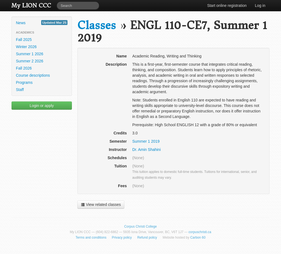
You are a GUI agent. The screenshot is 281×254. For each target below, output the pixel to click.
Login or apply (42, 105)
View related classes (101, 204)
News (42, 22)
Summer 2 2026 (29, 61)
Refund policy (147, 237)
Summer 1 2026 (29, 54)
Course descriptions (33, 75)
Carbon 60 (198, 237)
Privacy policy (122, 237)
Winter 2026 (26, 47)
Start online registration (227, 5)
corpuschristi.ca (200, 232)
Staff (20, 89)
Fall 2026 (24, 68)
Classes (96, 25)
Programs (24, 82)
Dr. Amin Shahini (146, 149)
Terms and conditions (90, 237)
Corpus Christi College (140, 226)
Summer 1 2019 (146, 141)
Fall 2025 (24, 39)
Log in (260, 5)
